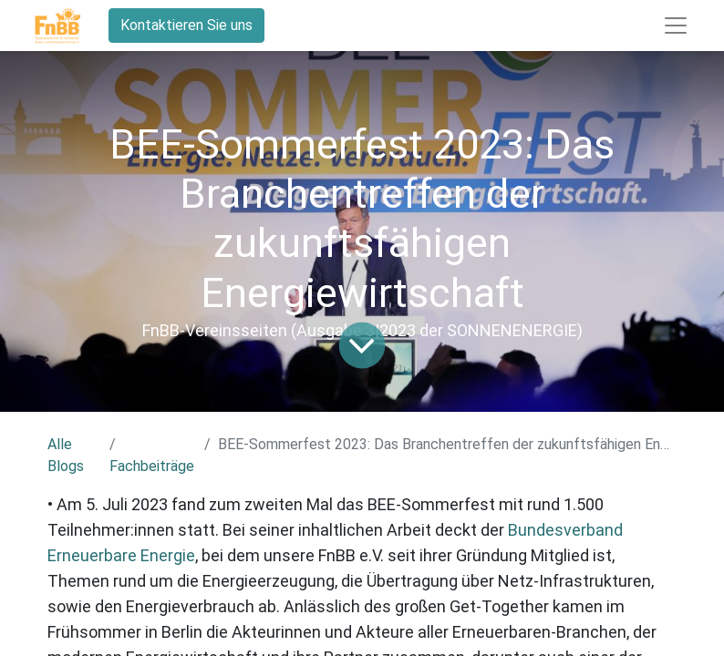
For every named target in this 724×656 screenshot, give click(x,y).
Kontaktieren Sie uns (186, 25)
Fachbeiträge (151, 466)
